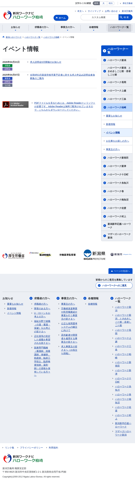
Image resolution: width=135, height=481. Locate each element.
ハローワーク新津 (117, 166)
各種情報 (93, 298)
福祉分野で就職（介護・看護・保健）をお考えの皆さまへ (42, 326)
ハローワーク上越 (117, 90)
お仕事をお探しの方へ (117, 141)
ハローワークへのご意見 (114, 285)
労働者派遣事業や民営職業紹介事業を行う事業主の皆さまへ (69, 313)
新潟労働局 (127, 11)
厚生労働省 (128, 3)
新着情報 (110, 124)
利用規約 (53, 447)
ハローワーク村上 (117, 216)
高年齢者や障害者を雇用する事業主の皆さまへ (69, 338)
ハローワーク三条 (117, 99)
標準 (96, 3)
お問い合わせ (111, 11)
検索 (126, 17)
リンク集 (9, 447)
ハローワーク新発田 (118, 157)
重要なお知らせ (114, 115)
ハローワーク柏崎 (117, 107)
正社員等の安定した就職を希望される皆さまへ (42, 339)
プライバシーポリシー (31, 447)
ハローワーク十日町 (118, 174)
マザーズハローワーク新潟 (119, 236)
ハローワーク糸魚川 (118, 183)
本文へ (80, 11)
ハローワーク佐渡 (117, 208)
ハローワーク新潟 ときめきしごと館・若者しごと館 (119, 71)
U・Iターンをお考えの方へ (42, 315)
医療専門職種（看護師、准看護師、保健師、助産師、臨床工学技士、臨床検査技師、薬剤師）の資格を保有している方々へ (42, 361)
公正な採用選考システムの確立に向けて (69, 327)
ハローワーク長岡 (117, 82)
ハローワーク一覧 (117, 50)
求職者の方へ (42, 298)
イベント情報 (113, 132)
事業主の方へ (113, 149)
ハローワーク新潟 (117, 60)
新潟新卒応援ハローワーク (119, 226)
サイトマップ (94, 11)
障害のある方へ (42, 308)
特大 (111, 3)
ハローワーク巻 (116, 191)
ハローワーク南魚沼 (118, 199)
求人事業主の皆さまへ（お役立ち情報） (69, 350)
